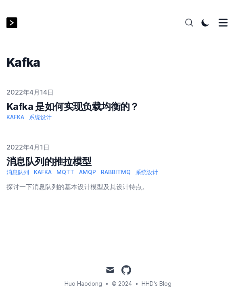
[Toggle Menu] (223, 22)
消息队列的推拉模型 (49, 161)
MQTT (65, 172)
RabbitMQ (116, 172)
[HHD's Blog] (14, 22)
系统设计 (40, 117)
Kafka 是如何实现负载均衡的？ (72, 106)
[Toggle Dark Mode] (205, 22)
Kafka (15, 117)
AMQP (87, 172)
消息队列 (17, 172)
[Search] (189, 22)
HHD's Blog (156, 283)
